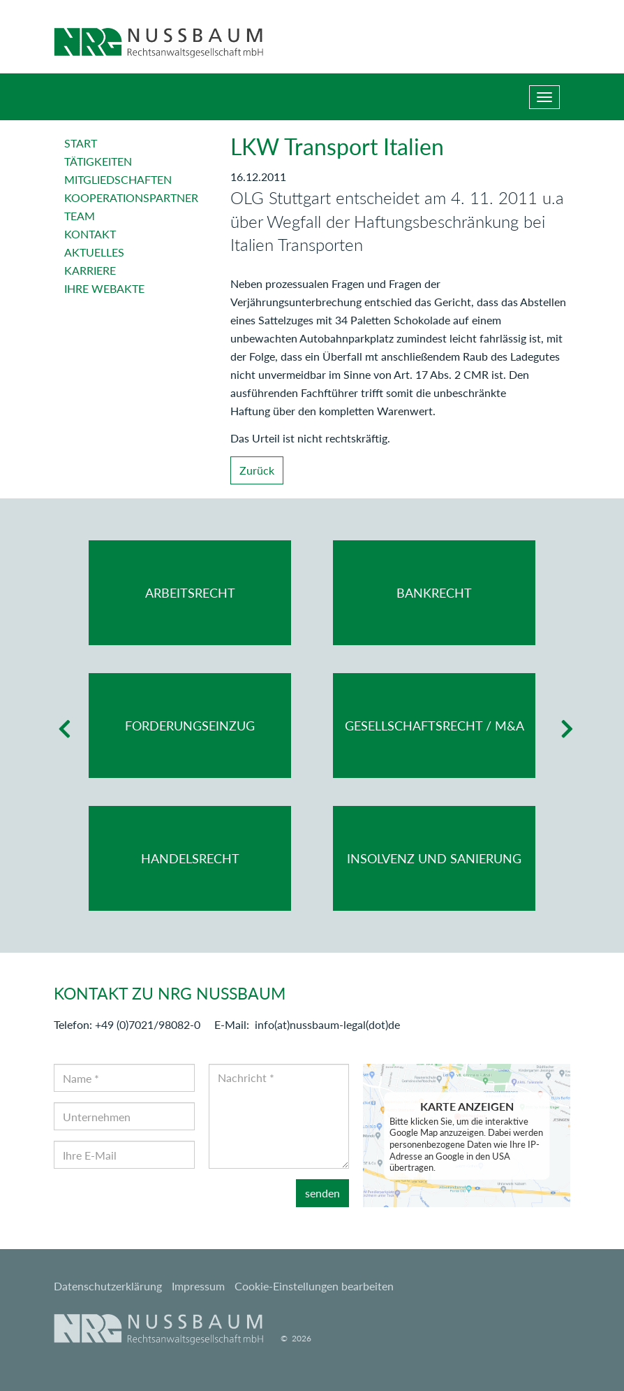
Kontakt (90, 233)
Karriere (90, 270)
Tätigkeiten (98, 161)
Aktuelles (94, 252)
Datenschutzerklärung (108, 1285)
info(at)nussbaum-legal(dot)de (327, 1024)
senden (322, 1192)
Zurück (256, 470)
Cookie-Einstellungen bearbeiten (314, 1285)
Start (80, 143)
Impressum (198, 1285)
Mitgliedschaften (118, 179)
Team (79, 215)
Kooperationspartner (131, 197)
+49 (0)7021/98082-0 (147, 1024)
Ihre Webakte (104, 288)
